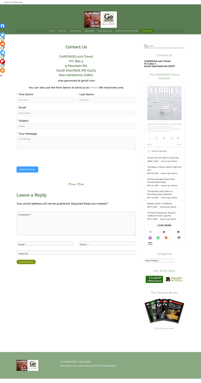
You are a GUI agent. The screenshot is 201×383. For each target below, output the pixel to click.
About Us (62, 35)
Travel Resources (104, 35)
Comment (24, 219)
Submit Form (27, 173)
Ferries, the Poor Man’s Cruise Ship (163, 162)
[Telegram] (3, 54)
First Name (26, 98)
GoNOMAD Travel (73, 366)
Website (23, 258)
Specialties (89, 35)
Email (22, 111)
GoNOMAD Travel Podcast (126, 35)
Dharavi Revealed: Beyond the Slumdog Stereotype (161, 185)
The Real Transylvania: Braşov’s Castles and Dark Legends (161, 218)
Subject (24, 124)
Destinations (75, 35)
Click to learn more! (164, 318)
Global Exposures (104, 369)
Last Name (86, 98)
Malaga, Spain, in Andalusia (159, 207)
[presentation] (39, 162)
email (93, 91)
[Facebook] (3, 27)
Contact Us (147, 35)
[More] (2, 70)
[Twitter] (3, 36)
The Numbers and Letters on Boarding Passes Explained (160, 197)
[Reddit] (3, 45)
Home (52, 35)
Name (22, 248)
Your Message (28, 138)
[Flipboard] (3, 63)
